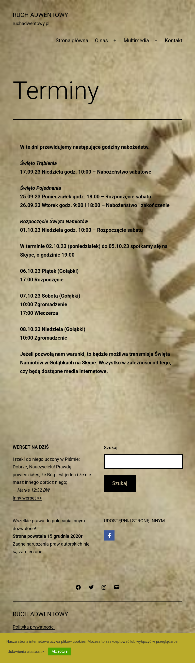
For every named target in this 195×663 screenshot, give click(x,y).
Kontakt (173, 40)
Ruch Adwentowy (40, 14)
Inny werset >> (27, 498)
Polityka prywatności (34, 627)
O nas (101, 40)
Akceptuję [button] (60, 651)
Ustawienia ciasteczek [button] (26, 651)
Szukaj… (112, 447)
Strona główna (72, 40)
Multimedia (136, 40)
